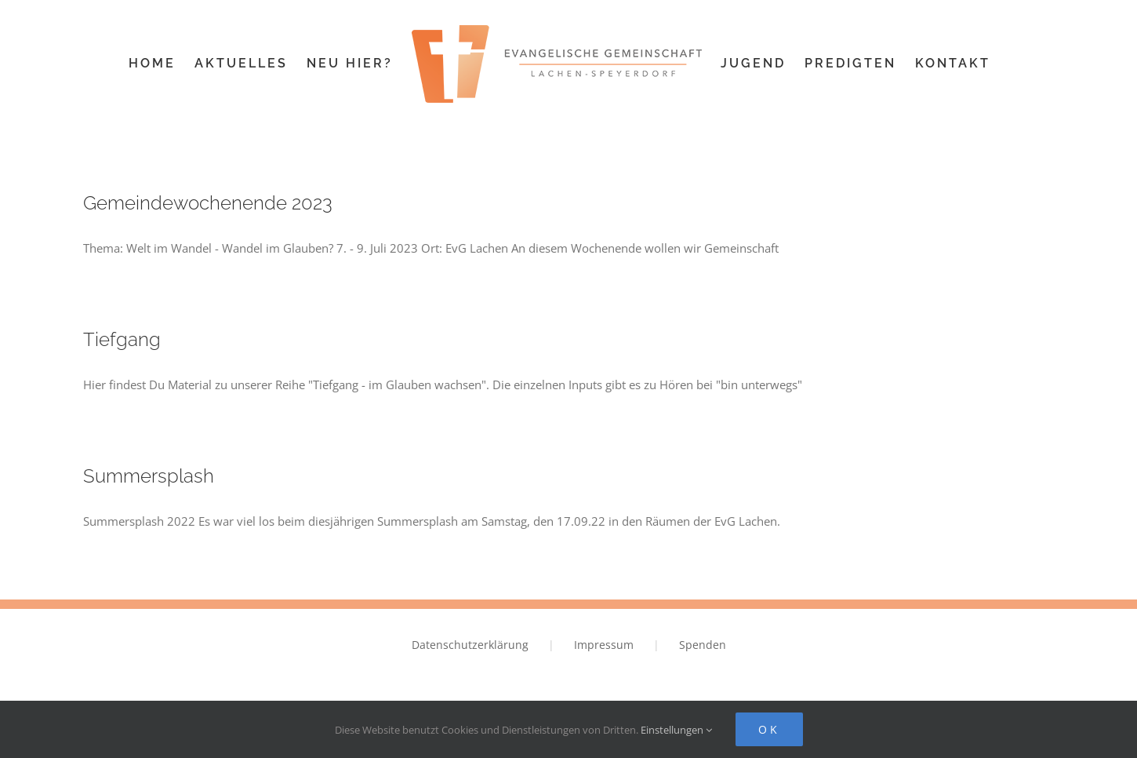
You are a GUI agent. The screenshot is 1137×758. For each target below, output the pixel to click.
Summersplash (148, 476)
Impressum (604, 644)
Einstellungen (676, 730)
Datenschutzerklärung (470, 644)
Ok (769, 729)
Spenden (702, 644)
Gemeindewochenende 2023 (207, 202)
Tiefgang (122, 339)
